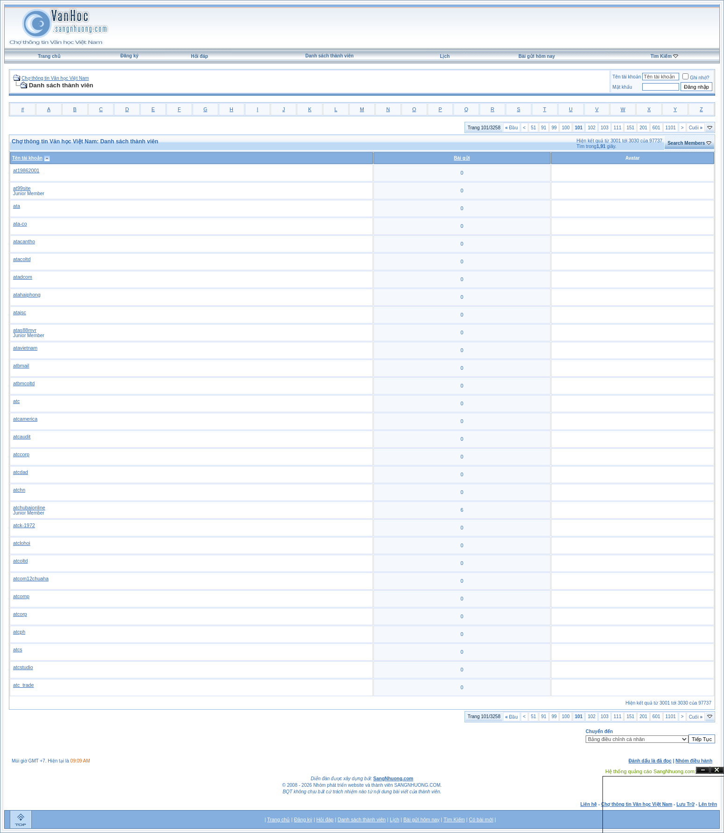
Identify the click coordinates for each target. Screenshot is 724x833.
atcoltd (20, 561)
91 (543, 127)
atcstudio (23, 667)
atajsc (19, 312)
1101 (671, 127)
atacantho (24, 241)
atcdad (20, 472)
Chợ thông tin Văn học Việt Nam (55, 78)
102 (591, 127)
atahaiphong (27, 294)
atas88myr (24, 330)
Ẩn (703, 770)
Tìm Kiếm (661, 56)
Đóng (717, 770)
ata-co (20, 223)
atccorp (21, 454)
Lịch (445, 56)
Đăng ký (129, 55)
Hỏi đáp (199, 56)
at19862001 (26, 170)
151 (630, 127)
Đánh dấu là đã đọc (650, 760)
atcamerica (25, 419)
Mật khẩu (622, 87)
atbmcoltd (24, 383)
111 (618, 127)
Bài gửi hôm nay (536, 56)
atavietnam (25, 348)
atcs (17, 649)
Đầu (511, 127)
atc (16, 401)
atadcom (22, 277)
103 (605, 127)
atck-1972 (24, 525)
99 (554, 127)
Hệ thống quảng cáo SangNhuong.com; (650, 771)
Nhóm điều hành (693, 760)
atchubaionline (29, 507)
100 (566, 127)
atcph (19, 632)
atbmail (21, 365)
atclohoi (21, 543)
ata (16, 206)
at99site (21, 188)
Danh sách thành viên (329, 55)
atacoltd (21, 259)
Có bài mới (481, 819)
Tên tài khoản (626, 76)
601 (656, 127)
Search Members (686, 143)
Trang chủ (49, 56)
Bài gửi (462, 158)
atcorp (20, 614)
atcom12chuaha (31, 578)
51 (533, 127)
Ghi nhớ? (695, 77)
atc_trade (23, 685)
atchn (19, 490)
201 (643, 127)
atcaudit (21, 436)
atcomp (21, 596)
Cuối (695, 127)
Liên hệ (589, 804)
